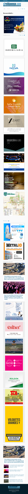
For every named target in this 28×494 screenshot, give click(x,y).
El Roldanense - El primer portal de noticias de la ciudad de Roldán (12, 4)
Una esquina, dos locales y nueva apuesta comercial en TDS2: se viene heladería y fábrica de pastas (16, 475)
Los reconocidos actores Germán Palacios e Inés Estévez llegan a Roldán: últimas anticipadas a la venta (16, 466)
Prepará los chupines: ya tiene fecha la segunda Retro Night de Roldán (16, 470)
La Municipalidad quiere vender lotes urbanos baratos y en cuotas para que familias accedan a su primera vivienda (16, 480)
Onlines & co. (14, 491)
